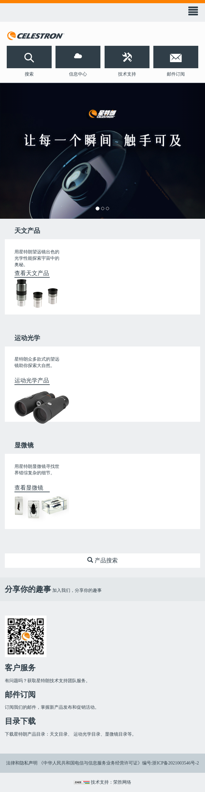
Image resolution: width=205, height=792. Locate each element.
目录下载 (20, 721)
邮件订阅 (20, 694)
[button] (29, 57)
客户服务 (20, 668)
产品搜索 (102, 560)
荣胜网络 (122, 782)
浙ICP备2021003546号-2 (175, 763)
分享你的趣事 (28, 589)
